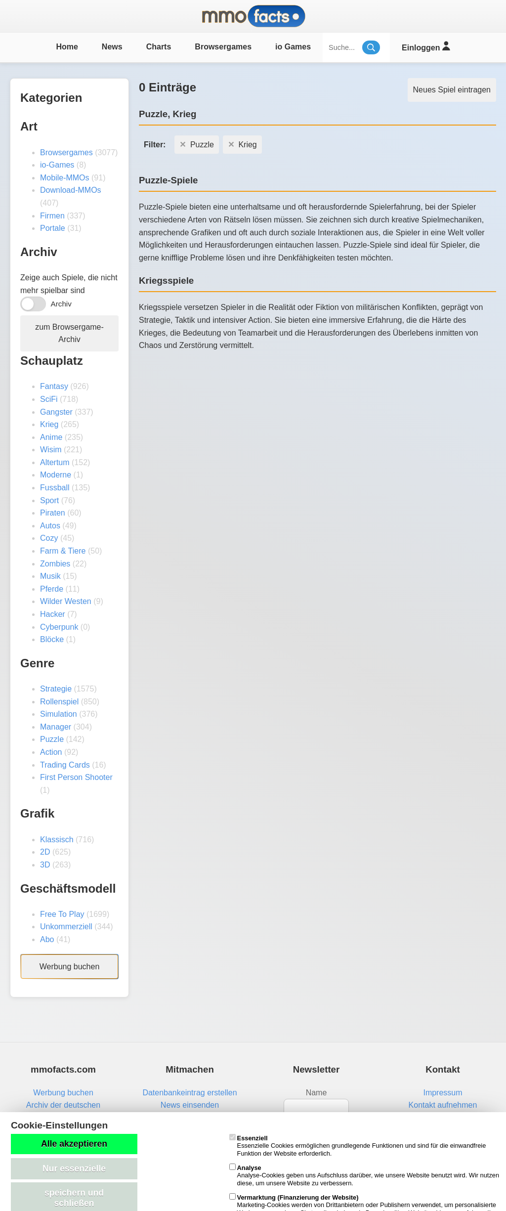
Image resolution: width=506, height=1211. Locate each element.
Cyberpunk (59, 627)
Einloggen (426, 46)
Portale (52, 228)
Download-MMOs (70, 190)
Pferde (51, 589)
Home (67, 47)
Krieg (49, 424)
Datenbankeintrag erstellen (189, 1092)
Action (51, 752)
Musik (50, 576)
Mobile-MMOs (64, 177)
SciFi (49, 399)
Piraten (52, 513)
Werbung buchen (70, 966)
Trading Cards (65, 765)
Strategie (56, 689)
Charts (158, 47)
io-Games (57, 165)
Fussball (55, 487)
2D (45, 852)
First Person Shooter (76, 777)
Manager (55, 727)
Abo (47, 939)
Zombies (55, 564)
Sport (49, 500)
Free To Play (62, 914)
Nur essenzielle (74, 1168)
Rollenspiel (59, 701)
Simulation (58, 714)
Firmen (52, 216)
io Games (293, 47)
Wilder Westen (65, 601)
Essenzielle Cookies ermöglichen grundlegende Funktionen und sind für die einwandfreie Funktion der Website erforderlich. (357, 1145)
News (112, 47)
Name (316, 1092)
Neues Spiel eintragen (452, 90)
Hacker (52, 614)
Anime (51, 437)
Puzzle (52, 739)
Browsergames (223, 47)
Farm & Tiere (62, 551)
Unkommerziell (66, 926)
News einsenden (190, 1105)
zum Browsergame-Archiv (69, 333)
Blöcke (52, 639)
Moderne (55, 475)
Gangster (56, 412)
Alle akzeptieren (74, 1144)
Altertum (55, 462)
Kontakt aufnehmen (443, 1105)
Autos (50, 525)
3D (45, 865)
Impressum (442, 1092)
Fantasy (54, 386)
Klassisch (57, 839)
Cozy (49, 538)
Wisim (51, 449)
